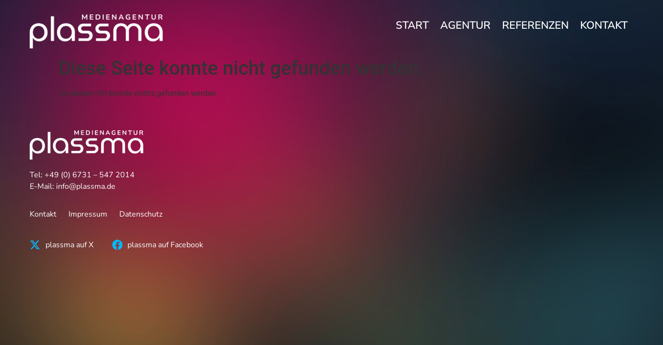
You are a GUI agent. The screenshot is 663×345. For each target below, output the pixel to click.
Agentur (465, 25)
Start (412, 25)
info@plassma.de (85, 186)
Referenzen (535, 25)
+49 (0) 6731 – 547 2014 (90, 175)
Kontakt (604, 25)
